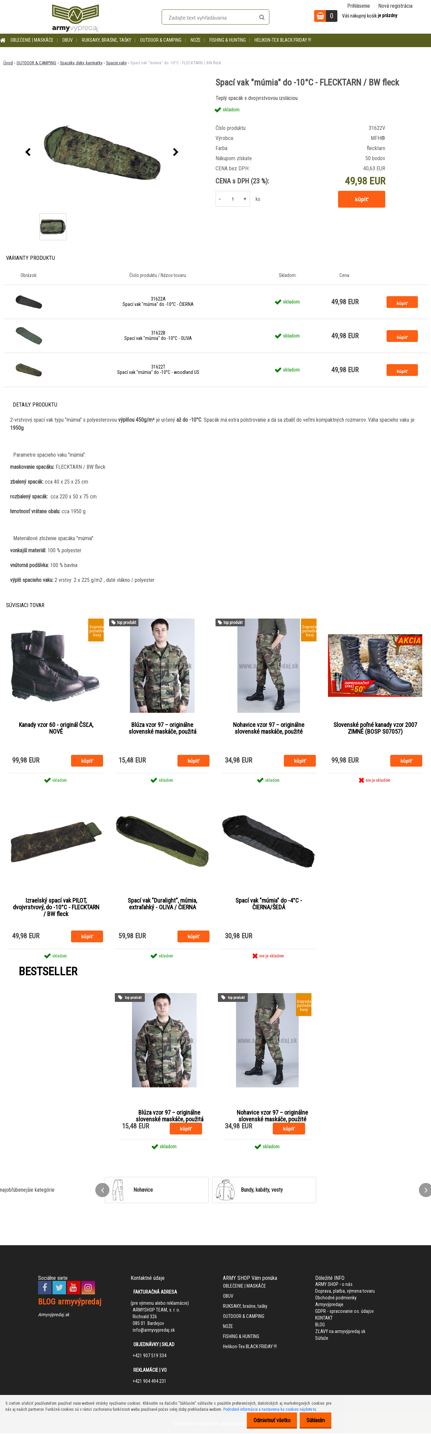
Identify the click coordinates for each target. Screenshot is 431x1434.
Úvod (8, 62)
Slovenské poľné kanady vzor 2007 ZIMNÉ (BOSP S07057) (375, 728)
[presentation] (28, 152)
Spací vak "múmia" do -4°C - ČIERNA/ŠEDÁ (268, 904)
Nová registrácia (395, 6)
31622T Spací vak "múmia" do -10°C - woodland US (158, 369)
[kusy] (233, 198)
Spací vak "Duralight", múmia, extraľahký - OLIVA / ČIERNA (162, 904)
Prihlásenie (358, 6)
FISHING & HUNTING (227, 40)
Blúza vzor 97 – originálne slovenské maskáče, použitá (162, 728)
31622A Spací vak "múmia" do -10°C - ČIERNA (158, 301)
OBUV (67, 40)
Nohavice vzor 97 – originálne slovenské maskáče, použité (268, 728)
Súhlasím (313, 1420)
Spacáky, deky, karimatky (81, 62)
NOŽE (196, 40)
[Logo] (75, 17)
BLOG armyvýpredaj (69, 1302)
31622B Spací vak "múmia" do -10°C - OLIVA (158, 335)
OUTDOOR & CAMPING (160, 40)
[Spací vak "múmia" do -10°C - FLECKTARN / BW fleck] (102, 152)
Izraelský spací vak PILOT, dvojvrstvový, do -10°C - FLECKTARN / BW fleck (56, 908)
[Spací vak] (52, 214)
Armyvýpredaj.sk (53, 1315)
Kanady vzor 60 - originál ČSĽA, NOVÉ (56, 728)
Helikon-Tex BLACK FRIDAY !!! (283, 40)
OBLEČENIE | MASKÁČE (32, 40)
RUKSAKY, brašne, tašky (106, 40)
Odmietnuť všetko (266, 1420)
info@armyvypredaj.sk (154, 1330)
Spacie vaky (116, 62)
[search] (262, 17)
